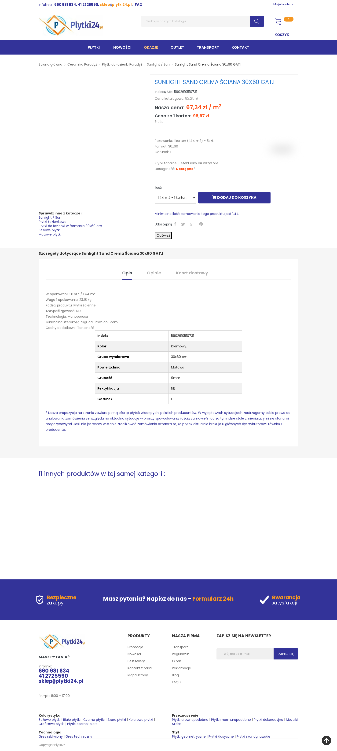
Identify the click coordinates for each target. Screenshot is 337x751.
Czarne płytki (94, 719)
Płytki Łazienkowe (52, 221)
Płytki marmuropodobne (231, 719)
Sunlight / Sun (50, 217)
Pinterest (201, 224)
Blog (175, 675)
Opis (127, 273)
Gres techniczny (79, 736)
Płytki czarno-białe (82, 724)
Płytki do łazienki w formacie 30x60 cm (70, 226)
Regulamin (180, 654)
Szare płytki (116, 719)
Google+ (193, 224)
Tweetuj (183, 224)
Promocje (135, 647)
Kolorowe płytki (141, 719)
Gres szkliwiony (51, 736)
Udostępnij (176, 224)
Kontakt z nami (140, 668)
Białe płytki (72, 719)
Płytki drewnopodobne (190, 719)
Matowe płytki (50, 234)
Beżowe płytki (49, 230)
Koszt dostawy (192, 273)
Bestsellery (136, 661)
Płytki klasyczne (221, 736)
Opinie (154, 273)
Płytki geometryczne (189, 736)
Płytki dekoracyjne (268, 719)
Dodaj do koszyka (234, 197)
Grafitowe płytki (51, 724)
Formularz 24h (213, 599)
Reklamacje (181, 668)
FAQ (138, 4)
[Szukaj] (202, 21)
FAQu (176, 682)
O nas (177, 661)
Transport (180, 647)
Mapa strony (138, 675)
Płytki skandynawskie (253, 736)
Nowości (134, 654)
